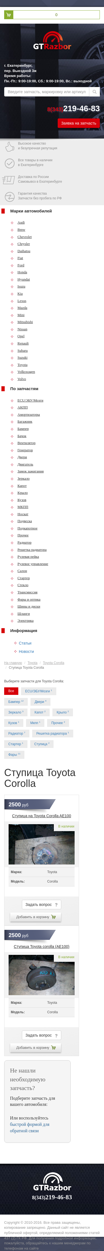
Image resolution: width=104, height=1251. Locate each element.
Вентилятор (23, 443)
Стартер (20, 578)
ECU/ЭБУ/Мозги (27, 400)
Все (11, 691)
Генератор (22, 450)
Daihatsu (20, 251)
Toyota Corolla (53, 663)
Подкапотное (24, 528)
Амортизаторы (25, 414)
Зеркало (20, 478)
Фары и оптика (25, 599)
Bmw (18, 229)
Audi (18, 222)
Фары (14, 754)
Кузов (18, 500)
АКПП (19, 407)
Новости (26, 651)
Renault (20, 343)
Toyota (19, 365)
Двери (19, 457)
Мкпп (35, 723)
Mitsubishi (22, 322)
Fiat (17, 258)
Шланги (20, 613)
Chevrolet (21, 237)
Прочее (20, 535)
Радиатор (21, 542)
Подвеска (21, 521)
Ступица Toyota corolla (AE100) (41, 946)
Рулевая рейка (25, 556)
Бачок (18, 436)
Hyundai (20, 279)
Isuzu (18, 286)
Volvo (18, 379)
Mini (17, 315)
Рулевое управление (29, 564)
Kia (17, 293)
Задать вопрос (42, 904)
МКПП (19, 507)
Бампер (20, 429)
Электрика (22, 620)
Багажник (21, 421)
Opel (17, 336)
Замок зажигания (27, 471)
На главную (13, 663)
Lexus (18, 301)
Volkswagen (23, 372)
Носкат (19, 514)
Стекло (19, 585)
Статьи (25, 643)
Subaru (19, 350)
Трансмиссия (24, 592)
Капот (19, 486)
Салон (19, 571)
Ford (17, 265)
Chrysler (20, 244)
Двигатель (22, 464)
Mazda (19, 308)
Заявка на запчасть (78, 123)
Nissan (19, 329)
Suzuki (19, 357)
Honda (19, 272)
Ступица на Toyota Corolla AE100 (41, 816)
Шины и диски (25, 606)
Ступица (42, 744)
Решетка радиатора (29, 550)
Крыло (19, 493)
